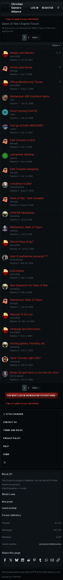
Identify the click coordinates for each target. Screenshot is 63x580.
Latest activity (9, 508)
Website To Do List (21, 314)
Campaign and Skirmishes (25, 329)
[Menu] (5, 8)
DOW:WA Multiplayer (22, 212)
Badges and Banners (22, 52)
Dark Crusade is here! (22, 140)
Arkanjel (14, 71)
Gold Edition (17, 270)
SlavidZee (14, 216)
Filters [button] (55, 45)
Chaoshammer (17, 187)
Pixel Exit (16, 576)
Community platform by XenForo (31, 572)
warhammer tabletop (22, 154)
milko (12, 114)
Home (6, 454)
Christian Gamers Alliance (17, 8)
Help (6, 446)
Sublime (14, 230)
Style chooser (13, 414)
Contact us (10, 422)
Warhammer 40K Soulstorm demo (29, 96)
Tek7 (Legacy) (17, 376)
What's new (8, 494)
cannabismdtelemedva (50, 544)
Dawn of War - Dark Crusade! (27, 198)
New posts (7, 501)
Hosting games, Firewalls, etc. (27, 343)
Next (34, 37)
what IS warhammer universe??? (29, 256)
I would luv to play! (21, 183)
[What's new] (58, 8)
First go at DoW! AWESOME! (26, 125)
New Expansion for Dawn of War (29, 285)
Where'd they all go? (22, 241)
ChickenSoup (16, 259)
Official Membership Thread (26, 82)
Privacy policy (11, 438)
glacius (13, 158)
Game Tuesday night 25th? (25, 358)
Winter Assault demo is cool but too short (34, 372)
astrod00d (15, 56)
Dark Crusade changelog (24, 169)
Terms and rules (13, 430)
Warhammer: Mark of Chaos (26, 227)
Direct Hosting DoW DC (23, 111)
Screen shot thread (21, 67)
